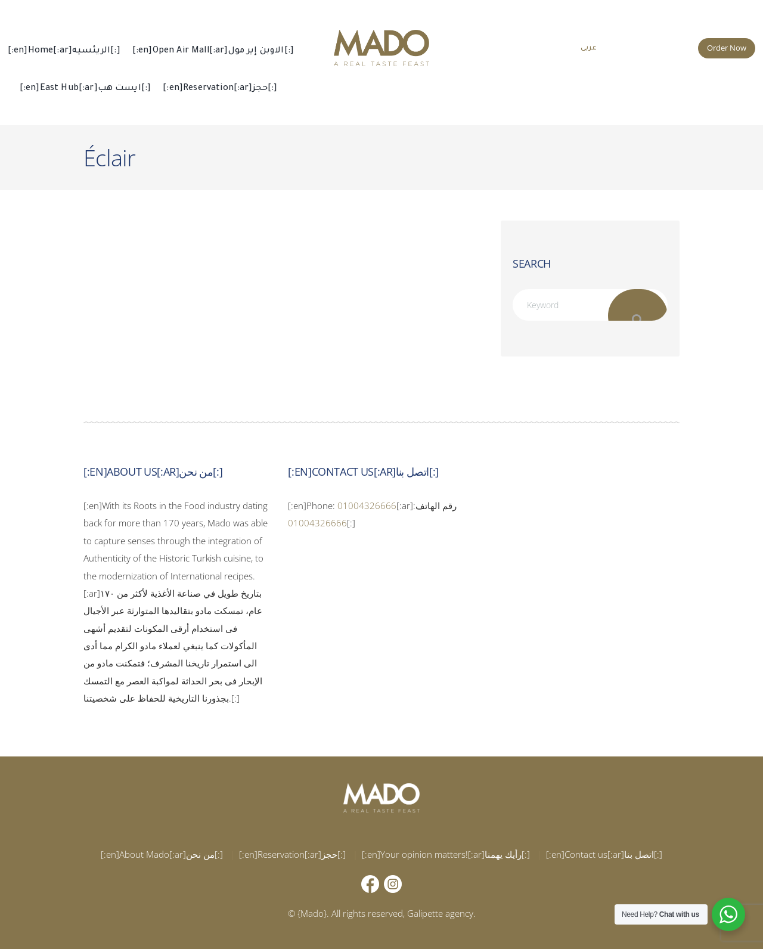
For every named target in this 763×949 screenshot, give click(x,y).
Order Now (726, 47)
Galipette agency (440, 913)
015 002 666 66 (654, 46)
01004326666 (366, 505)
